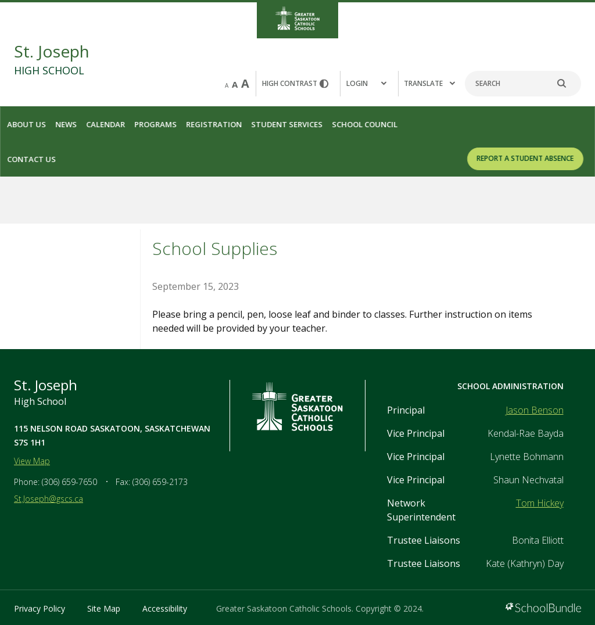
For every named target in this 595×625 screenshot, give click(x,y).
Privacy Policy (39, 608)
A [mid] (235, 84)
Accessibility (164, 608)
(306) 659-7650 (69, 481)
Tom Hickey (540, 503)
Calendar (105, 124)
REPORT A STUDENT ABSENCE (525, 158)
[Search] (523, 83)
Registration (214, 124)
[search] (567, 83)
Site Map (103, 608)
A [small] (226, 85)
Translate (429, 83)
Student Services (286, 124)
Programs (155, 124)
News (66, 124)
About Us (26, 124)
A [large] (245, 83)
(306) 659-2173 (160, 481)
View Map (32, 460)
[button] (369, 83)
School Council (364, 124)
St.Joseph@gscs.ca (48, 498)
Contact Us (31, 159)
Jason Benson (535, 410)
